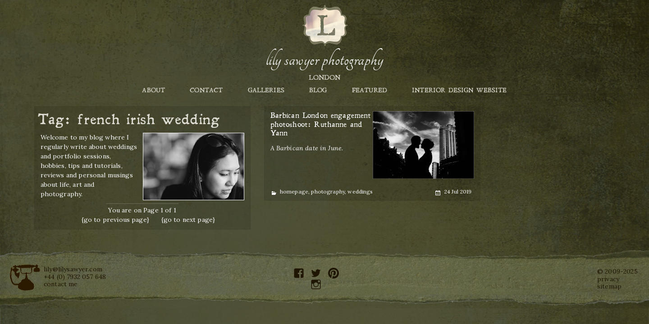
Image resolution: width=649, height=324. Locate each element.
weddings (360, 191)
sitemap (609, 286)
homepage (294, 191)
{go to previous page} (115, 220)
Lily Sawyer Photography (324, 60)
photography (328, 191)
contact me (61, 284)
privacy (608, 279)
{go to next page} (188, 220)
